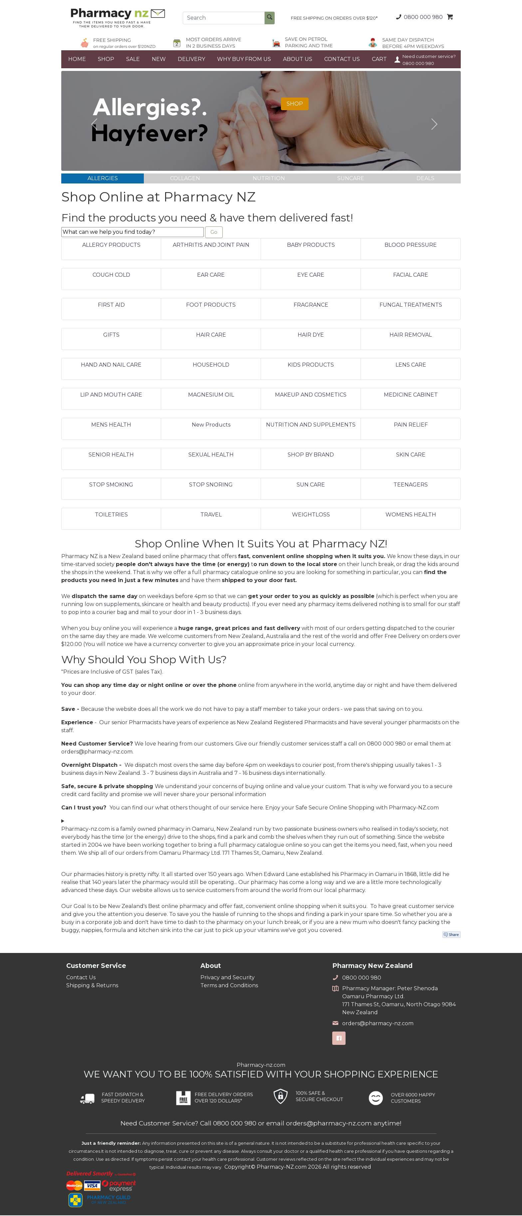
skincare (153, 605)
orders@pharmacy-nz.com (372, 1024)
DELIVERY (191, 59)
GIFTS (111, 336)
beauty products (225, 605)
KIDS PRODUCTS (311, 366)
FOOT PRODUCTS (211, 306)
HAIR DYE (311, 336)
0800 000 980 (418, 16)
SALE (133, 59)
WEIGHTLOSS (311, 515)
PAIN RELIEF (411, 426)
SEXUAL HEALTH (211, 456)
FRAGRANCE (311, 306)
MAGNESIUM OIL (211, 396)
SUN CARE (311, 485)
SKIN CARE (410, 456)
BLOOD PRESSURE (411, 246)
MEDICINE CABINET (411, 396)
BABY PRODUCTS (311, 246)
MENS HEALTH (111, 426)
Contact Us (81, 978)
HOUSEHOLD (211, 366)
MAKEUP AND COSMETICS (311, 396)
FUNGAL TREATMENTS (411, 306)
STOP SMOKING (111, 485)
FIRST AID (111, 306)
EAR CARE (211, 276)
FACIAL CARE (410, 276)
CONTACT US (342, 59)
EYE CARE (310, 276)
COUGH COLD (111, 276)
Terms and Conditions (229, 986)
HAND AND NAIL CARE (111, 366)
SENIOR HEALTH (111, 456)
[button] (91, 120)
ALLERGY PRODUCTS (111, 246)
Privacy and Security (227, 978)
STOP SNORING (211, 485)
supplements (121, 605)
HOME (77, 59)
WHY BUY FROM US (244, 59)
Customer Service (96, 966)
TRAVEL (211, 515)
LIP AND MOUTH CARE (111, 396)
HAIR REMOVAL (411, 336)
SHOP (106, 59)
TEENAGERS (410, 485)
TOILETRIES (111, 515)
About (210, 966)
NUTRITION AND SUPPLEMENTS (311, 426)
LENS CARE (410, 366)
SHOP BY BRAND (311, 456)
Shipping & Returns (92, 986)
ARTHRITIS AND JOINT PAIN (211, 246)
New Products (211, 426)
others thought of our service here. (217, 808)
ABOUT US (297, 59)
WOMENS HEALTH (411, 515)
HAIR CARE (211, 336)
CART (379, 59)
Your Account (397, 59)
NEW (159, 59)
